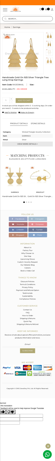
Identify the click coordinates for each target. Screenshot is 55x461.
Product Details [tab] (19, 123)
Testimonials (27, 293)
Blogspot (18, 235)
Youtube (18, 224)
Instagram (37, 219)
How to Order (27, 316)
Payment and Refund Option (27, 290)
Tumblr (38, 230)
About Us (27, 247)
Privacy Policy (27, 287)
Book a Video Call (28, 271)
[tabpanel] (15, 180)
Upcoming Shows (27, 259)
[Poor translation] (10, 412)
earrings (16, 27)
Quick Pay (27, 321)
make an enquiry (26, 112)
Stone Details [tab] (38, 123)
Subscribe (27, 351)
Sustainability (27, 296)
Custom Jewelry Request (27, 262)
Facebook (18, 219)
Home (7, 27)
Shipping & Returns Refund (27, 324)
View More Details (27, 144)
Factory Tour (27, 250)
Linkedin (18, 230)
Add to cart (24, 100)
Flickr (37, 235)
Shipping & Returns (27, 318)
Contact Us (27, 310)
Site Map (27, 256)
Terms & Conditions (27, 284)
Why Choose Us (27, 253)
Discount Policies (27, 281)
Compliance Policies (27, 299)
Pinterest (38, 224)
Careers (27, 268)
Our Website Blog (28, 265)
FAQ (27, 313)
